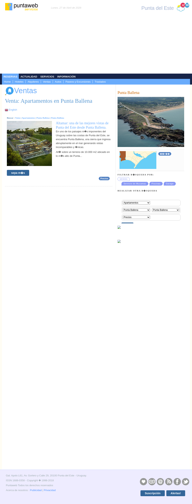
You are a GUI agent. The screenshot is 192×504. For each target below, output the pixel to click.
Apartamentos (28, 118)
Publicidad (36, 490)
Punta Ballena (42, 118)
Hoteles (19, 81)
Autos (58, 81)
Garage (170, 184)
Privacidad (50, 490)
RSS (169, 481)
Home (7, 81)
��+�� (165, 154)
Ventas (47, 81)
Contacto (160, 481)
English (13, 109)
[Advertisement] (96, 44)
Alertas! (176, 493)
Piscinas (156, 184)
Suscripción (152, 493)
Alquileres (33, 81)
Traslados (100, 81)
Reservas (10, 76)
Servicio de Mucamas (135, 184)
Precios (104, 178)
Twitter (185, 481)
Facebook (177, 481)
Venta (17, 118)
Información (66, 76)
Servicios (47, 76)
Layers (152, 481)
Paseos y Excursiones (78, 81)
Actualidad (28, 76)
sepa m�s (18, 172)
